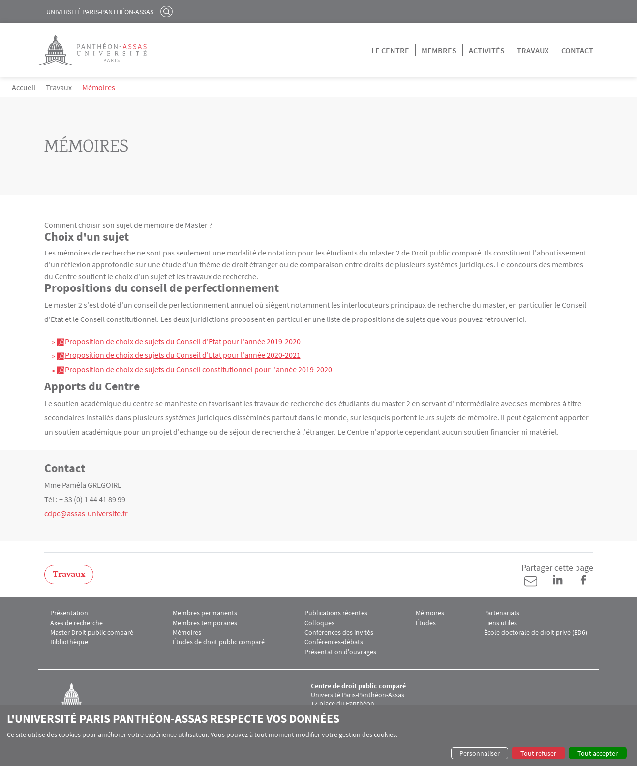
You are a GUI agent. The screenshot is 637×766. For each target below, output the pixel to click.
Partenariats (501, 613)
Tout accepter (597, 753)
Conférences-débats (333, 642)
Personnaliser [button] (479, 753)
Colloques (319, 623)
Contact (577, 50)
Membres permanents (205, 613)
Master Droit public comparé (91, 632)
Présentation (69, 613)
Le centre (390, 50)
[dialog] (318, 735)
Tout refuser (538, 753)
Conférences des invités (338, 632)
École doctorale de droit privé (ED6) (535, 632)
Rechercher (168, 11)
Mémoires (187, 632)
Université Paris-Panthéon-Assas (99, 11)
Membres (439, 50)
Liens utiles (500, 623)
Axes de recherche (76, 623)
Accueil (23, 87)
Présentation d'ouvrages (340, 652)
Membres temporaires (205, 623)
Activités (487, 50)
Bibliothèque (69, 642)
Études (426, 623)
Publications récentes (335, 613)
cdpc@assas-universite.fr (86, 513)
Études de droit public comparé (219, 642)
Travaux (533, 50)
